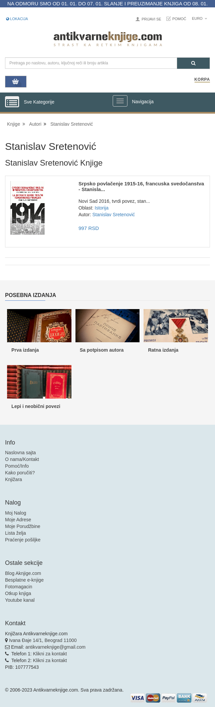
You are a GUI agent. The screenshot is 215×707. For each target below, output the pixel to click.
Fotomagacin (18, 586)
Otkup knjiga (18, 593)
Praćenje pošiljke (23, 539)
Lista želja (15, 533)
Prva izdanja (25, 350)
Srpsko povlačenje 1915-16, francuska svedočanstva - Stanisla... (141, 186)
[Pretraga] (193, 63)
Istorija (101, 208)
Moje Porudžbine (22, 526)
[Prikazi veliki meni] (120, 101)
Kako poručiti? (20, 472)
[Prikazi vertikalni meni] (12, 102)
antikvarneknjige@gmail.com (55, 647)
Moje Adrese (18, 519)
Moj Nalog (15, 513)
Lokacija (17, 19)
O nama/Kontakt (22, 459)
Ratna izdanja (163, 350)
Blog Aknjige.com (23, 573)
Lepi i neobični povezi (35, 406)
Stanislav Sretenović (71, 124)
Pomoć (179, 19)
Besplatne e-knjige (24, 580)
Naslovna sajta (20, 452)
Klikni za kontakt (50, 653)
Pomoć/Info (17, 466)
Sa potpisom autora (102, 350)
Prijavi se (151, 19)
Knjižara (13, 479)
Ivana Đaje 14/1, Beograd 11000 (43, 640)
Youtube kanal (20, 600)
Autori (35, 124)
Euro (199, 18)
